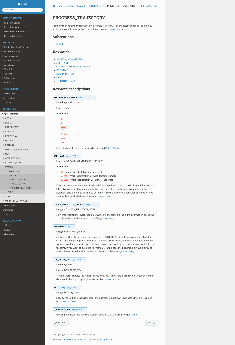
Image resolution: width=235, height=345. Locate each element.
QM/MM (6, 69)
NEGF (7, 154)
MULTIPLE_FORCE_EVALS (17, 149)
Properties (7, 82)
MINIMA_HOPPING (18, 184)
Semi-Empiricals (9, 56)
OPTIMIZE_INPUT (12, 162)
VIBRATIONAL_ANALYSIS (16, 201)
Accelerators (8, 98)
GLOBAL (8, 140)
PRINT (10, 192)
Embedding (7, 65)
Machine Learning (10, 60)
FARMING (9, 131)
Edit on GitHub (149, 6)
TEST (6, 196)
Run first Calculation (12, 36)
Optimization (8, 78)
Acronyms (8, 210)
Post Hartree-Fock (10, 51)
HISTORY (14, 176)
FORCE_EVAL (10, 136)
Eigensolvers (8, 93)
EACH (59, 44)
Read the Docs (107, 339)
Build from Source (11, 23)
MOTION (8, 145)
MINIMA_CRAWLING (18, 180)
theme (82, 339)
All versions (7, 234)
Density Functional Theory (14, 47)
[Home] (54, 6)
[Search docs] (22, 10)
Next (151, 322)
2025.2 (6, 230)
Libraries (7, 102)
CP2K (23, 4)
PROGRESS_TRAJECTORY (21, 188)
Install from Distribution (14, 32)
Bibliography (9, 205)
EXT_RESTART (12, 127)
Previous (61, 322)
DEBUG (7, 123)
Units (5, 214)
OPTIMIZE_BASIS (12, 158)
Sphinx (67, 339)
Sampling (6, 74)
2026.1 (6, 225)
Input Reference (9, 114)
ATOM (7, 118)
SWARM (8, 167)
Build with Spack (11, 27)
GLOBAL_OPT (13, 171)
